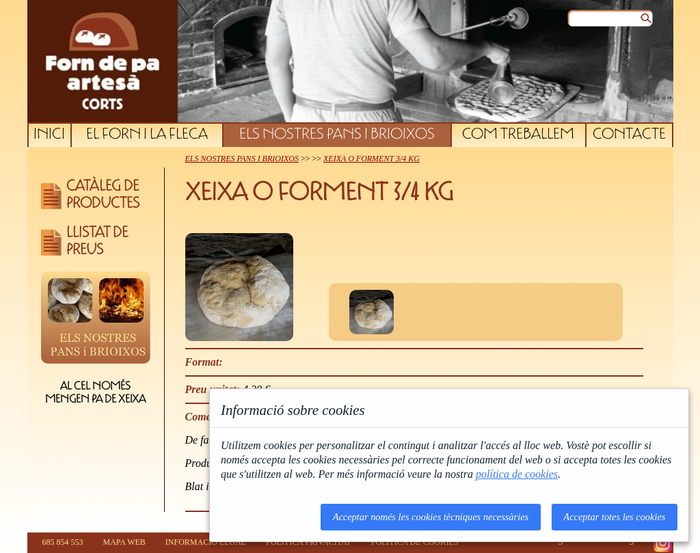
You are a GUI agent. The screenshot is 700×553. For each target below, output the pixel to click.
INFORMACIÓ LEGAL (205, 542)
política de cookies (517, 474)
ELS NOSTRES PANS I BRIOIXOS (337, 135)
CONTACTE (629, 135)
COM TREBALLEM (518, 135)
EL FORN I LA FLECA (147, 135)
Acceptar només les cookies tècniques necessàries (431, 516)
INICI (49, 135)
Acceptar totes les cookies (614, 516)
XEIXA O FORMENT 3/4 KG (371, 158)
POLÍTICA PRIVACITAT (308, 542)
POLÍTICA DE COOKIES (415, 542)
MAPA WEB (124, 542)
